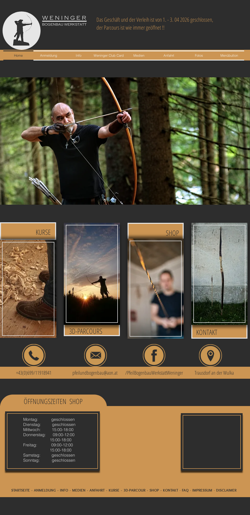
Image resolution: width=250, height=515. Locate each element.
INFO (64, 490)
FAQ (185, 490)
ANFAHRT (97, 490)
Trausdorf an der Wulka (214, 372)
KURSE (114, 490)
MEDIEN (78, 490)
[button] (125, 141)
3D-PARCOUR (134, 490)
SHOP (154, 490)
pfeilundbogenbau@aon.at (94, 372)
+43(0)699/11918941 (31, 372)
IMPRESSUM (202, 490)
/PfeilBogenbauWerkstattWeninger (154, 372)
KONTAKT (170, 490)
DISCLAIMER (226, 490)
